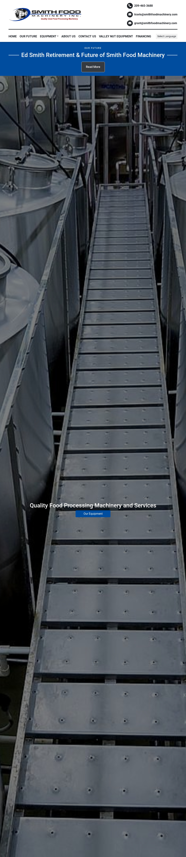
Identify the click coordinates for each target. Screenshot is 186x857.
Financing (143, 36)
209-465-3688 (143, 5)
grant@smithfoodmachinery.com (155, 23)
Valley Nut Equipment (116, 36)
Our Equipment (93, 513)
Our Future (28, 36)
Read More (93, 67)
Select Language (166, 36)
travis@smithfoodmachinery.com (155, 14)
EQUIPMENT (48, 36)
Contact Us (87, 36)
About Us (68, 36)
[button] (49, 36)
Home (13, 36)
